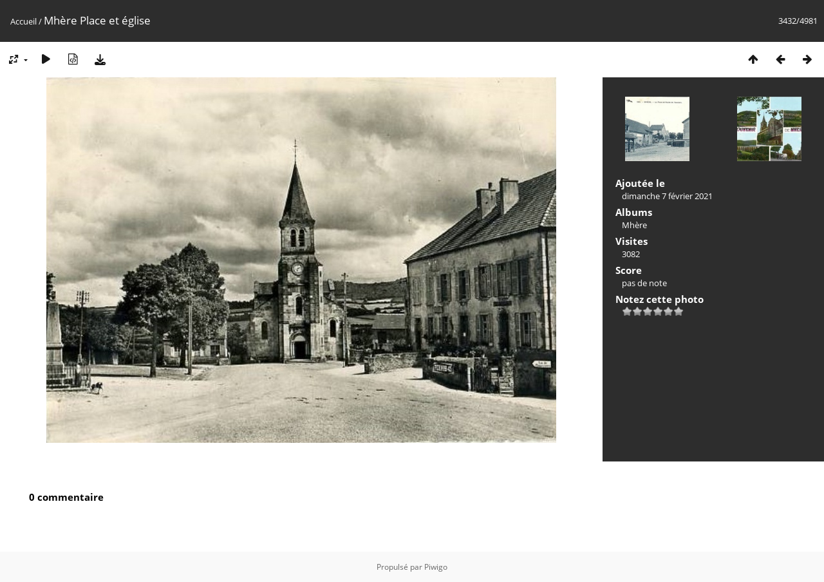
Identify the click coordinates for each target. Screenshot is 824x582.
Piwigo (435, 566)
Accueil (23, 21)
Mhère (634, 225)
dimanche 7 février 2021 (667, 196)
